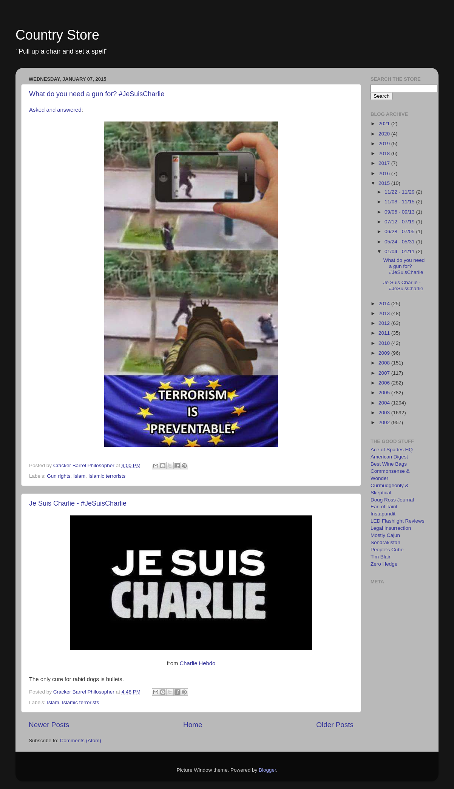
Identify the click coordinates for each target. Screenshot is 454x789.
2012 (384, 323)
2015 (384, 183)
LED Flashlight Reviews (398, 521)
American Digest (389, 457)
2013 (384, 313)
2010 (384, 343)
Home (192, 725)
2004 (384, 403)
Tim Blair (381, 557)
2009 (384, 353)
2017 (384, 163)
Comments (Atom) (81, 740)
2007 (384, 373)
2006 (384, 383)
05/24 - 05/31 (400, 242)
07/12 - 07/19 (400, 222)
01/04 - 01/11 (400, 251)
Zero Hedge (384, 564)
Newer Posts (49, 725)
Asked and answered (55, 110)
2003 (384, 412)
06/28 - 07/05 (400, 231)
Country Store (57, 35)
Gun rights (58, 476)
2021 (384, 123)
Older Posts (335, 725)
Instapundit (383, 514)
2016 (384, 173)
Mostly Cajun (385, 535)
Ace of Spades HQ (392, 449)
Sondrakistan (385, 542)
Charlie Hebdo (197, 663)
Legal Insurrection (391, 528)
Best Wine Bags (389, 464)
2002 (384, 422)
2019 (384, 143)
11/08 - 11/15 (400, 202)
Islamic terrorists (106, 476)
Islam (79, 476)
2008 (384, 363)
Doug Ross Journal (392, 500)
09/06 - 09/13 (400, 212)
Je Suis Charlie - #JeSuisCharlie (78, 503)
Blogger (267, 770)
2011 (384, 333)
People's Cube (387, 549)
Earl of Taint (384, 506)
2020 (384, 134)
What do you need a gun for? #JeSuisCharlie (96, 94)
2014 (384, 303)
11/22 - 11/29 (400, 192)
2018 (384, 153)
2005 (384, 392)
